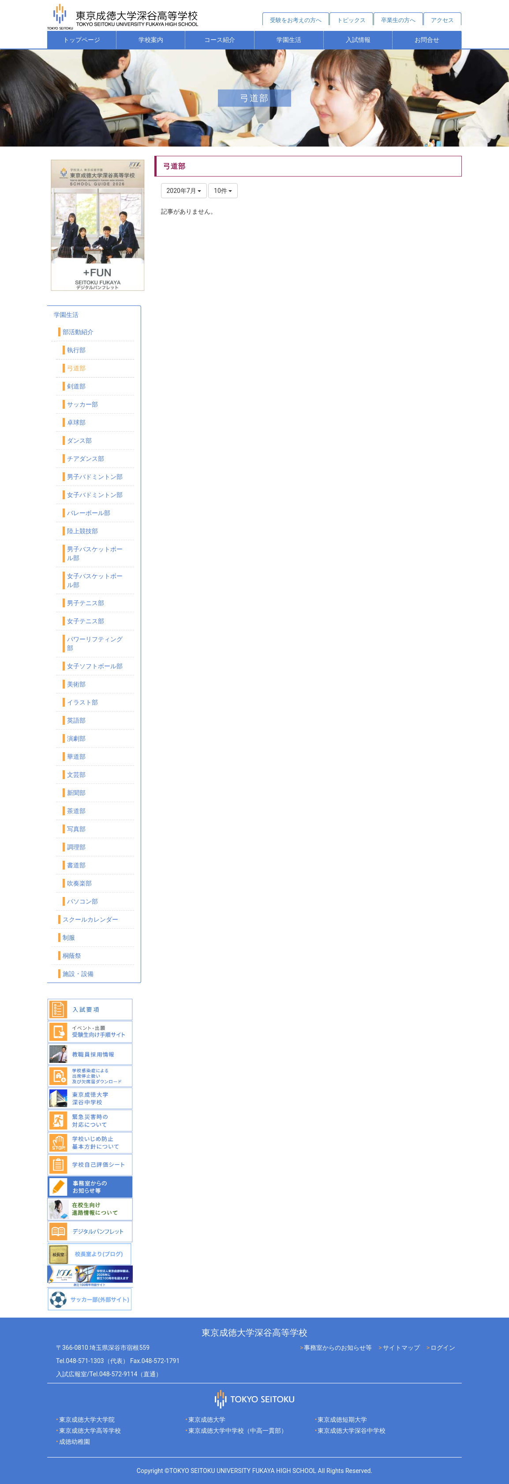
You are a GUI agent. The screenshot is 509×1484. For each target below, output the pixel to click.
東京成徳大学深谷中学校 (351, 1430)
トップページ (81, 39)
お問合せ (427, 39)
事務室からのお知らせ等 (338, 1347)
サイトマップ (401, 1347)
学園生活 (289, 39)
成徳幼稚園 (74, 1441)
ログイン (442, 1347)
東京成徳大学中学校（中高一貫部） (237, 1430)
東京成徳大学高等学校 (90, 1430)
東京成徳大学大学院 (87, 1419)
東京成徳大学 (206, 1419)
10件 (223, 190)
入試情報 (358, 39)
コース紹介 (219, 39)
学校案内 (150, 39)
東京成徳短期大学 (342, 1419)
